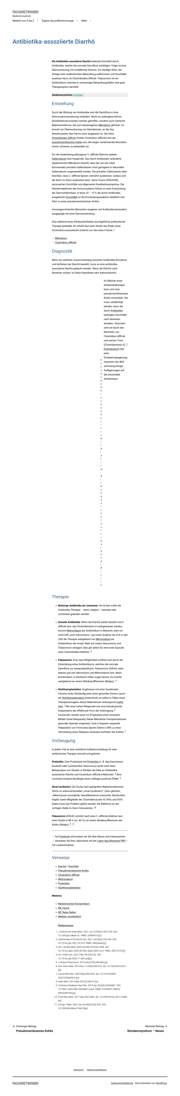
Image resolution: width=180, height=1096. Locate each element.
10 (95, 807)
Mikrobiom (104, 125)
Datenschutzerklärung (122, 1083)
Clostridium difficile (65, 242)
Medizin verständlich (69, 916)
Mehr (84, 20)
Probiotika (92, 761)
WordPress (161, 1083)
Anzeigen (78, 94)
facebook (65, 836)
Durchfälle (71, 197)
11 (73, 824)
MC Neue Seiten (67, 912)
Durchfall (73, 866)
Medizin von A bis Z (23, 20)
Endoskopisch (111, 348)
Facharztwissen (25, 12)
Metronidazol (74, 630)
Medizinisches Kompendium (74, 903)
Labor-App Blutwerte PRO (111, 840)
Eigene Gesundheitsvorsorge (58, 20)
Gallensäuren (59, 158)
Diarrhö (62, 866)
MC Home (63, 908)
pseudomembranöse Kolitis (67, 142)
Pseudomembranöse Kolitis (73, 870)
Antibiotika (116, 310)
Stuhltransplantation (73, 697)
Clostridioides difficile (64, 137)
